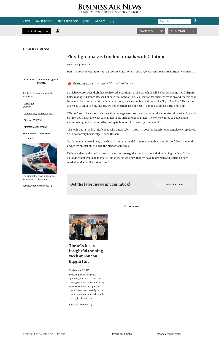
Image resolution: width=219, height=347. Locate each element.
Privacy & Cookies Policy (169, 334)
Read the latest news (36, 48)
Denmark (29, 137)
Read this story (83, 83)
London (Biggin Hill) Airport (38, 113)
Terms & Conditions (122, 334)
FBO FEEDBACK (67, 21)
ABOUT (100, 21)
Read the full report (80, 304)
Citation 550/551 (33, 120)
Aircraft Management (35, 126)
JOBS (86, 21)
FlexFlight (29, 103)
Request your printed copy (37, 185)
